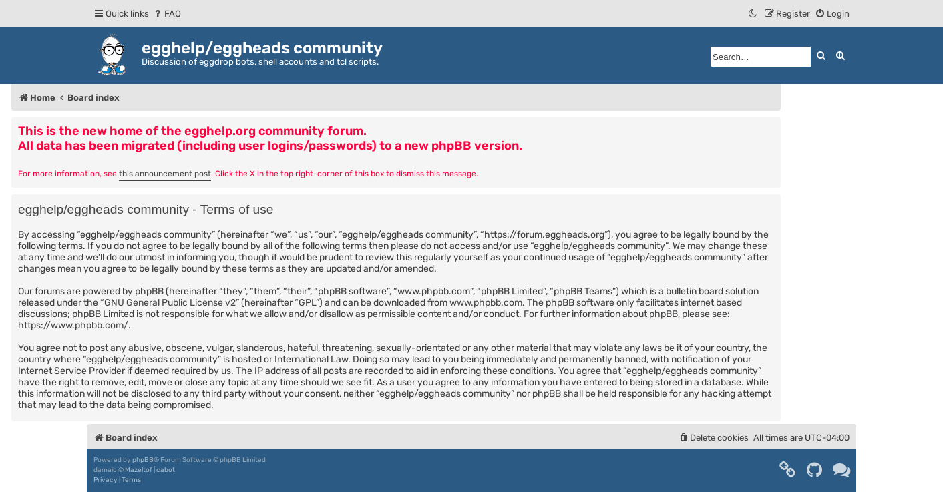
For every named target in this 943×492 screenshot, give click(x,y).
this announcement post (165, 173)
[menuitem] (166, 13)
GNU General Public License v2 (170, 302)
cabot (165, 470)
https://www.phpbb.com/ (73, 325)
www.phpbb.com (485, 302)
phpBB (143, 460)
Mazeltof (138, 470)
